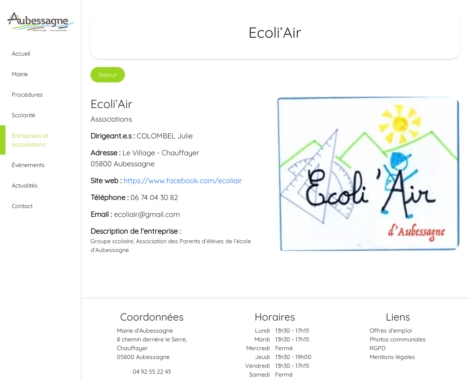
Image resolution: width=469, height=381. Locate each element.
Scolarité (23, 115)
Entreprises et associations (30, 140)
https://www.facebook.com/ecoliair (182, 180)
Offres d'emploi (391, 330)
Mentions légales (392, 356)
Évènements (28, 165)
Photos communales (398, 339)
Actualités (25, 185)
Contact (22, 206)
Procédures (27, 94)
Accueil (21, 53)
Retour (108, 74)
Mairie (20, 74)
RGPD (378, 348)
